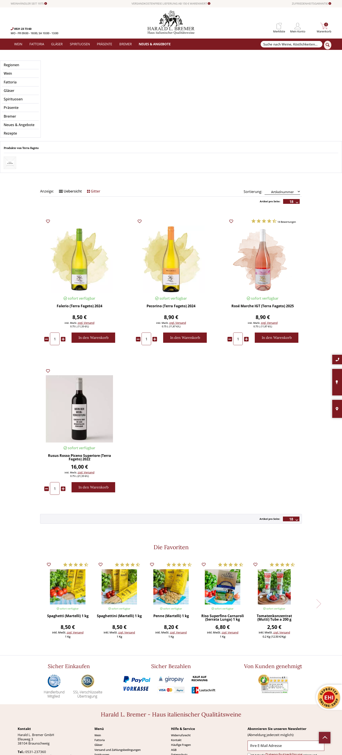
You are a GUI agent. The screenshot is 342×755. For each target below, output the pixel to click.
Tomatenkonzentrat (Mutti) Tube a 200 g (274, 559)
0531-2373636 (36, 701)
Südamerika (102, 715)
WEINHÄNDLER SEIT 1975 (29, 3)
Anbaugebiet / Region (171, 93)
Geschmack (262, 93)
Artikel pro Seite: (270, 142)
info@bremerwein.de (45, 706)
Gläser (98, 686)
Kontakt (176, 681)
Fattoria (99, 681)
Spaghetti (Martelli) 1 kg (68, 557)
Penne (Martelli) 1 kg (171, 557)
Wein (97, 677)
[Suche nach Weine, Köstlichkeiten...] (291, 44)
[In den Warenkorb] (93, 279)
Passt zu (171, 107)
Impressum (178, 701)
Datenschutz (179, 696)
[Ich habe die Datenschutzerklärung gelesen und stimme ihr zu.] (249, 695)
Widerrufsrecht (181, 677)
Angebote (100, 705)
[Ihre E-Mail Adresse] (286, 687)
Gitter (93, 132)
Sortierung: (253, 132)
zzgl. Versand (86, 264)
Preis (79, 93)
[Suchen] (327, 45)
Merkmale (79, 107)
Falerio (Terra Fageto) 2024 (79, 247)
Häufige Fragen (181, 686)
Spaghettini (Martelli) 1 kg (119, 557)
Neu (97, 710)
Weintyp (262, 107)
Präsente (100, 701)
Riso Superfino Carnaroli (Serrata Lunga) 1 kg (222, 559)
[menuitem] (279, 26)
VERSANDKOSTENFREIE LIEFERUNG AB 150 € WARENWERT (171, 3)
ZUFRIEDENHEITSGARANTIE (311, 3)
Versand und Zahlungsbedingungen (117, 691)
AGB (173, 691)
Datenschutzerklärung (284, 695)
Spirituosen (101, 696)
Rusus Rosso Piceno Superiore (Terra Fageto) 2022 (79, 399)
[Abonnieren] (286, 707)
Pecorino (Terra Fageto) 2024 (171, 247)
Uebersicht (70, 132)
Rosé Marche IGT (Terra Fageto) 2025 (262, 247)
